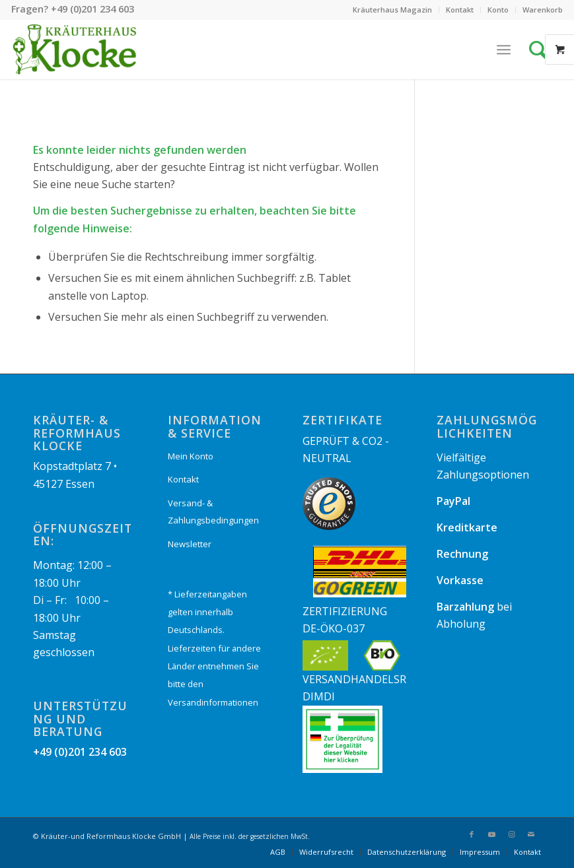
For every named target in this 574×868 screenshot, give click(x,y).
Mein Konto (190, 456)
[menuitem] (392, 10)
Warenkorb (542, 10)
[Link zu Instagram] (511, 834)
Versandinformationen (213, 702)
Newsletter (189, 544)
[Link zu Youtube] (491, 834)
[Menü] (504, 49)
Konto (498, 10)
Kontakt (460, 10)
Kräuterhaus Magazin (392, 10)
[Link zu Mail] (531, 834)
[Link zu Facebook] (472, 834)
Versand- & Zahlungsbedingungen (213, 511)
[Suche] (541, 49)
